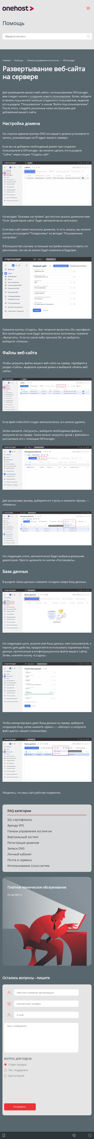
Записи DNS (16, 848)
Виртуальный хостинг (23, 837)
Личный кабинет (19, 854)
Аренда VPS (15, 825)
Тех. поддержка (18, 1070)
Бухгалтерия (16, 1075)
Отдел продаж (17, 1064)
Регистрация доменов (23, 843)
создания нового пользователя (50, 96)
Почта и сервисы (19, 860)
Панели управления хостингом (29, 831)
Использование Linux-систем (28, 866)
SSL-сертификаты (19, 820)
